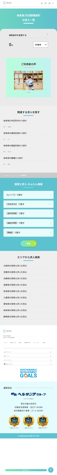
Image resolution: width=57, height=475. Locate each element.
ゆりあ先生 (28, 92)
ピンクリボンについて (16, 374)
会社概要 (40, 351)
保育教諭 (14, 163)
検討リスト (38, 4)
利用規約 (7, 362)
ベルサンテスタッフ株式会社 (27, 434)
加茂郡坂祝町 (16, 126)
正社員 (6, 139)
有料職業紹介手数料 (12, 356)
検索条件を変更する (25, 470)
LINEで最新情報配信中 (16, 340)
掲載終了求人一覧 (26, 351)
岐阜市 (6, 126)
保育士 (6, 163)
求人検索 (30, 6)
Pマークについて (13, 382)
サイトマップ (9, 351)
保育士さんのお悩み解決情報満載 (20, 345)
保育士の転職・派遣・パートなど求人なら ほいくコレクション (27, 175)
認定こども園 (16, 151)
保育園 (6, 151)
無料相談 (47, 6)
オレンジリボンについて (16, 390)
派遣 (13, 139)
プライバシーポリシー (33, 356)
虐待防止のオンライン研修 (17, 398)
